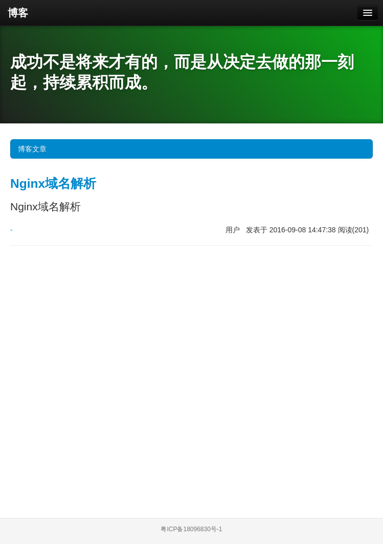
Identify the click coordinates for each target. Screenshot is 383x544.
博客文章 (193, 149)
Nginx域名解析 (53, 183)
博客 (18, 12)
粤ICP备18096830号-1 (191, 529)
